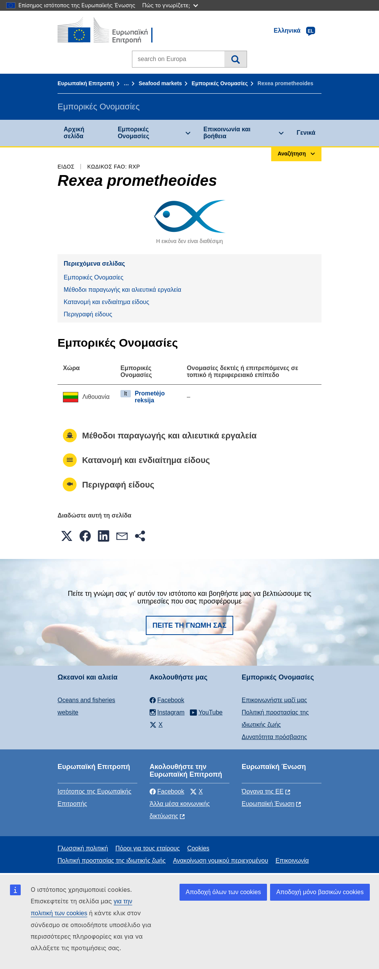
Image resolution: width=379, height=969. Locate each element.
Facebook (167, 791)
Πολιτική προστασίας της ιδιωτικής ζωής (112, 860)
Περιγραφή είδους (88, 314)
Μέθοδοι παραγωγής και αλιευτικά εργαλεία (122, 289)
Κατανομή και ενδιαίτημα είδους (106, 302)
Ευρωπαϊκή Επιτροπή (86, 83)
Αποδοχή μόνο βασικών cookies (320, 892)
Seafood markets (160, 83)
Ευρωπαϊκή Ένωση (268, 803)
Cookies (198, 848)
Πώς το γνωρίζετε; (170, 5)
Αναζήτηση (235, 59)
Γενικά (306, 132)
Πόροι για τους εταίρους (147, 848)
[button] (66, 536)
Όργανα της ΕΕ (262, 791)
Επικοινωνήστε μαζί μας (274, 700)
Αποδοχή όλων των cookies (223, 892)
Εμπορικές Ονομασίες (220, 83)
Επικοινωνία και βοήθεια (226, 132)
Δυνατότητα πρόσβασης (274, 737)
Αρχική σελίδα (74, 132)
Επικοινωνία (292, 860)
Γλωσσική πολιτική (83, 848)
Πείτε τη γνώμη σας (190, 625)
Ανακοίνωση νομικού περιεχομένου (220, 860)
